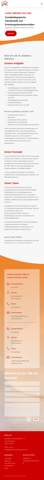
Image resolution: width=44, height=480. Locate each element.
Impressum (27, 458)
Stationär (7, 458)
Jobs (6, 468)
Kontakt (11, 33)
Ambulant (7, 461)
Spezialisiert (9, 465)
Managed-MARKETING (20, 476)
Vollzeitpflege (9, 463)
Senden (35, 416)
